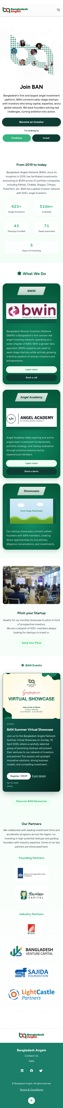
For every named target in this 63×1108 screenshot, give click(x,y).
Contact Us (31, 1055)
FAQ (31, 1061)
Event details (39, 776)
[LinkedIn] (22, 1070)
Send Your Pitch (31, 642)
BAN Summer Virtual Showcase (30, 730)
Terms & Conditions (31, 1089)
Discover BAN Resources (31, 801)
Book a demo (31, 471)
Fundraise (16, 138)
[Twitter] (41, 1070)
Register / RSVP (18, 776)
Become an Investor (31, 122)
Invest (46, 138)
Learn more (32, 369)
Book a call (31, 377)
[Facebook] (31, 1070)
